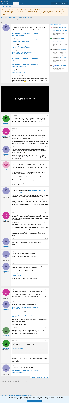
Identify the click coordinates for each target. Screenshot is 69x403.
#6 (47, 187)
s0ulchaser (4, 22)
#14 (47, 340)
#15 (47, 365)
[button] (27, 3)
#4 (47, 146)
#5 (47, 161)
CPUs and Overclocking (58, 36)
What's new (23, 3)
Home (3, 3)
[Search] (64, 3)
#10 (47, 263)
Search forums (9, 6)
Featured (9, 3)
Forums (16, 3)
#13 (47, 327)
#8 (47, 238)
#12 (47, 301)
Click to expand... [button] (30, 352)
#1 (47, 24)
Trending (3, 6)
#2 (47, 115)
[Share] (46, 25)
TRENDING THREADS (56, 25)
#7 (47, 212)
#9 (47, 251)
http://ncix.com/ (18, 183)
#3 (47, 128)
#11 (47, 289)
